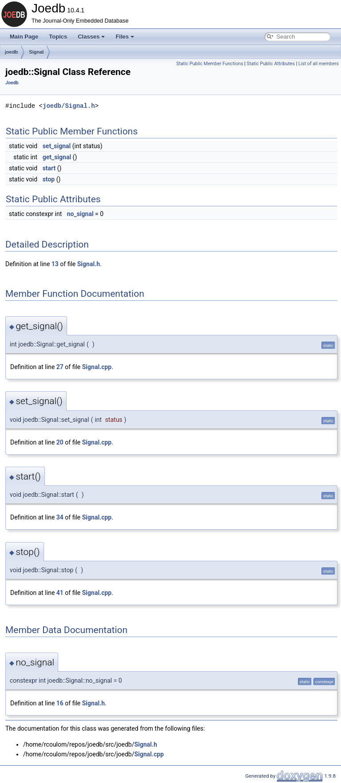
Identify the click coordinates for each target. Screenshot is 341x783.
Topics (58, 36)
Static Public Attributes (271, 64)
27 (59, 366)
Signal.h (88, 264)
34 (59, 517)
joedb (11, 52)
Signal (36, 52)
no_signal (80, 213)
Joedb (12, 83)
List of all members (318, 64)
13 (55, 264)
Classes (91, 36)
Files (124, 36)
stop (49, 179)
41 (59, 592)
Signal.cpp (96, 366)
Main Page (24, 36)
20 (59, 442)
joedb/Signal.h (69, 106)
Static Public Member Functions (209, 64)
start (49, 168)
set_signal (57, 146)
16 (59, 703)
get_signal (57, 157)
